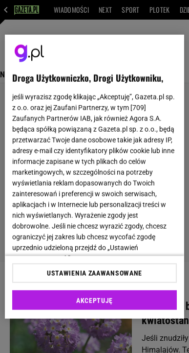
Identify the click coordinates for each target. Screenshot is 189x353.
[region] (95, 176)
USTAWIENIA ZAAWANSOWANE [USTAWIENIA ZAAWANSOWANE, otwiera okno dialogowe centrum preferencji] (94, 273)
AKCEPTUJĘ (94, 301)
